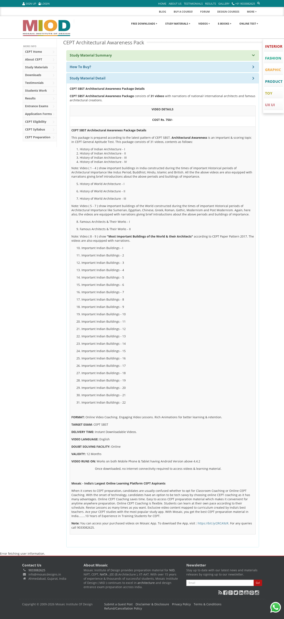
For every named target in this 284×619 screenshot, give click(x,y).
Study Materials (40, 67)
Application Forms (40, 114)
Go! (258, 583)
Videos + (204, 23)
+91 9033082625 (243, 4)
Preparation (40, 137)
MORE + (254, 13)
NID (172, 570)
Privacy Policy (181, 604)
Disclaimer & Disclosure (152, 604)
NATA (104, 574)
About (40, 59)
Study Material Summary (91, 55)
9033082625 (36, 570)
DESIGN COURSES (228, 11)
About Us (175, 3)
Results (210, 3)
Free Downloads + (144, 23)
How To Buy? (80, 67)
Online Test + (248, 23)
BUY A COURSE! (183, 11)
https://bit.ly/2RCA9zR (213, 523)
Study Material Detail (87, 78)
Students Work (40, 90)
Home (162, 3)
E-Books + (224, 23)
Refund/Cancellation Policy (123, 608)
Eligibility (40, 122)
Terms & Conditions (207, 604)
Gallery (223, 3)
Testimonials (193, 3)
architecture (146, 583)
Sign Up (29, 4)
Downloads (40, 75)
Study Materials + (177, 23)
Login (44, 4)
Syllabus (40, 129)
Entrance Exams (40, 106)
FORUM (205, 11)
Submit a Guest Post (118, 604)
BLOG (162, 11)
